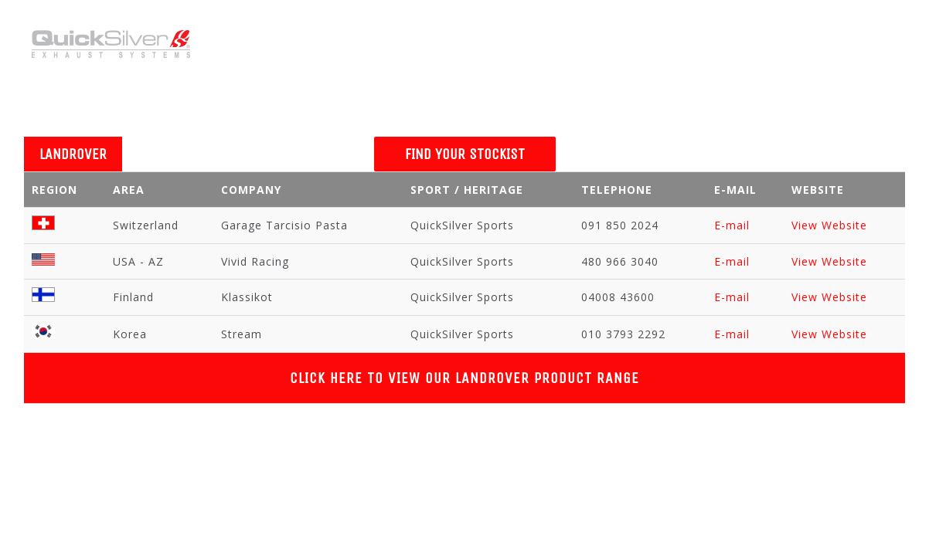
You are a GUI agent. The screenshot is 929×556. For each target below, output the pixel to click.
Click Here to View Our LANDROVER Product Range (464, 378)
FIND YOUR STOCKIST (465, 154)
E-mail (732, 225)
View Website (829, 225)
